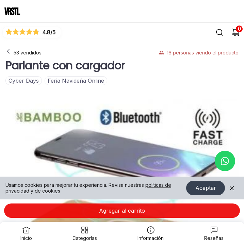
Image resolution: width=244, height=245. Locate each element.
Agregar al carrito (122, 210)
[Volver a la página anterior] (8, 51)
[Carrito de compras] (236, 32)
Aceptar (205, 188)
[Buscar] (219, 32)
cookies (51, 191)
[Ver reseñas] (32, 32)
